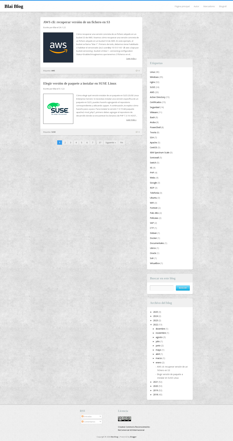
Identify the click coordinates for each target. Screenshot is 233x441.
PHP (152, 172)
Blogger (133, 437)
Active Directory (157, 97)
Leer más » (131, 58)
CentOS (153, 147)
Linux (152, 72)
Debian (153, 233)
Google (153, 182)
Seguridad (154, 107)
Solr (152, 258)
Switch (153, 162)
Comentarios (88, 421)
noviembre (161, 332)
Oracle (153, 253)
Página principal (182, 6)
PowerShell (155, 127)
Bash (152, 117)
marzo (159, 358)
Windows (154, 77)
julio (158, 341)
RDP (152, 187)
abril (158, 354)
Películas (154, 218)
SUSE (53, 132)
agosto (159, 337)
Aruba (153, 122)
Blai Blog (13, 6)
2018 (156, 394)
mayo (159, 349)
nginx (152, 82)
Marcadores (209, 6)
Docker (153, 238)
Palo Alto (154, 212)
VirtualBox (155, 263)
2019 (156, 390)
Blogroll (222, 6)
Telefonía (154, 192)
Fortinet (154, 207)
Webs (152, 177)
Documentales (157, 243)
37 (100, 142)
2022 (156, 324)
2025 (156, 311)
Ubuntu (153, 197)
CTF (152, 228)
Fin (121, 142)
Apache (153, 142)
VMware (154, 112)
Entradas (87, 416)
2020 (156, 386)
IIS (151, 167)
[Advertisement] (170, 35)
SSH (152, 137)
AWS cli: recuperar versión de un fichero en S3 (76, 22)
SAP (152, 222)
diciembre (161, 328)
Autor (196, 6)
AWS (53, 71)
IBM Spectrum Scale (159, 152)
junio (158, 345)
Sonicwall (154, 157)
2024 (156, 316)
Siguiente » (111, 142)
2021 (156, 381)
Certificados (155, 102)
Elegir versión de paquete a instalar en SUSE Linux (79, 83)
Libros (153, 248)
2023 (156, 320)
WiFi (152, 202)
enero (159, 362)
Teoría (153, 132)
